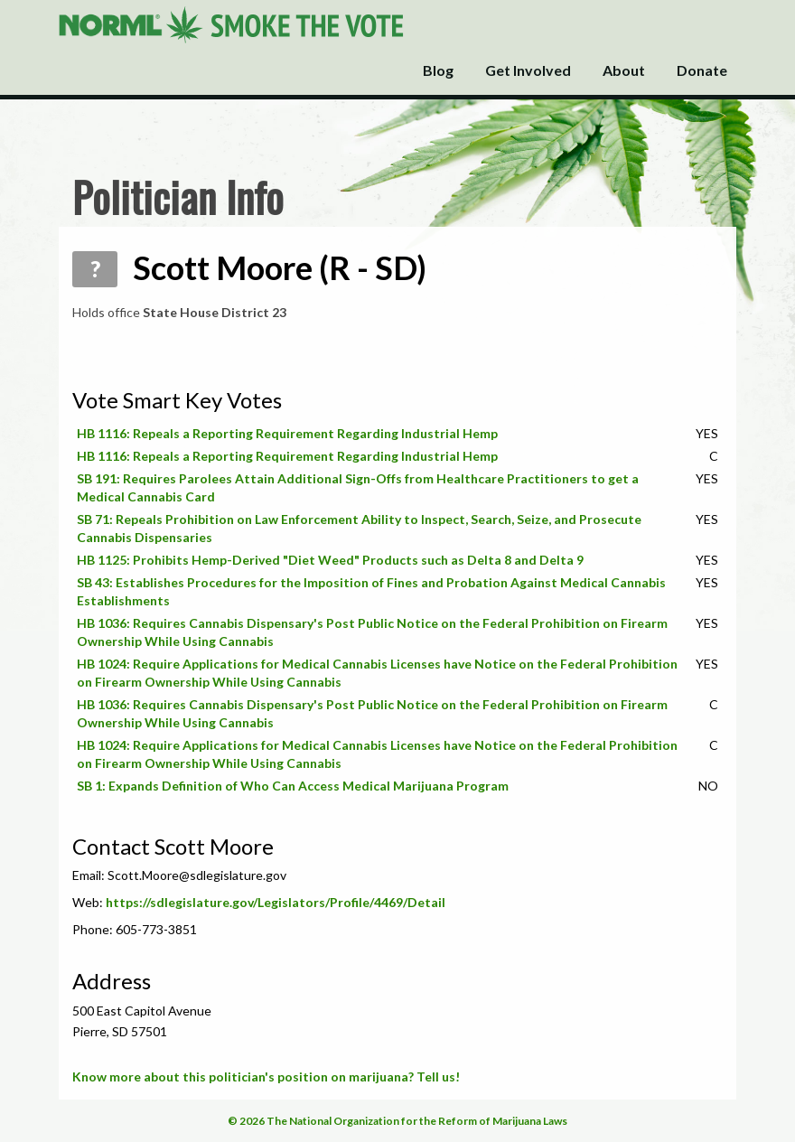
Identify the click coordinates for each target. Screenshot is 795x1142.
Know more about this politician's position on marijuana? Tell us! (266, 1076)
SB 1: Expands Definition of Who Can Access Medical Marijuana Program (293, 785)
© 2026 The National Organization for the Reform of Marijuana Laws (397, 1121)
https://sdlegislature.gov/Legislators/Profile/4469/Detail (275, 902)
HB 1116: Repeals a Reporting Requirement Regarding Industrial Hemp (287, 433)
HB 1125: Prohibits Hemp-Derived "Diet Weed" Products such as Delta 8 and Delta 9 (330, 559)
